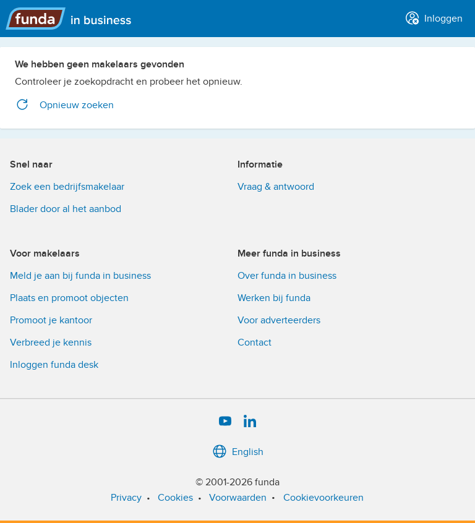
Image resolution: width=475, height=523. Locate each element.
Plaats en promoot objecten (69, 298)
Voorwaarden (238, 497)
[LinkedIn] (250, 421)
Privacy (126, 497)
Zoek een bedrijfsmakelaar (67, 187)
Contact (255, 342)
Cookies (175, 497)
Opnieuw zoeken (64, 105)
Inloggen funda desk (54, 365)
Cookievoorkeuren (323, 497)
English (237, 451)
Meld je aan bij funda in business (80, 276)
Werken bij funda (274, 298)
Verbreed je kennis (51, 342)
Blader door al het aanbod (65, 209)
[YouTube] (225, 421)
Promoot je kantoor (51, 320)
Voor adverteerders (279, 320)
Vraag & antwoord (276, 187)
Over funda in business (287, 276)
